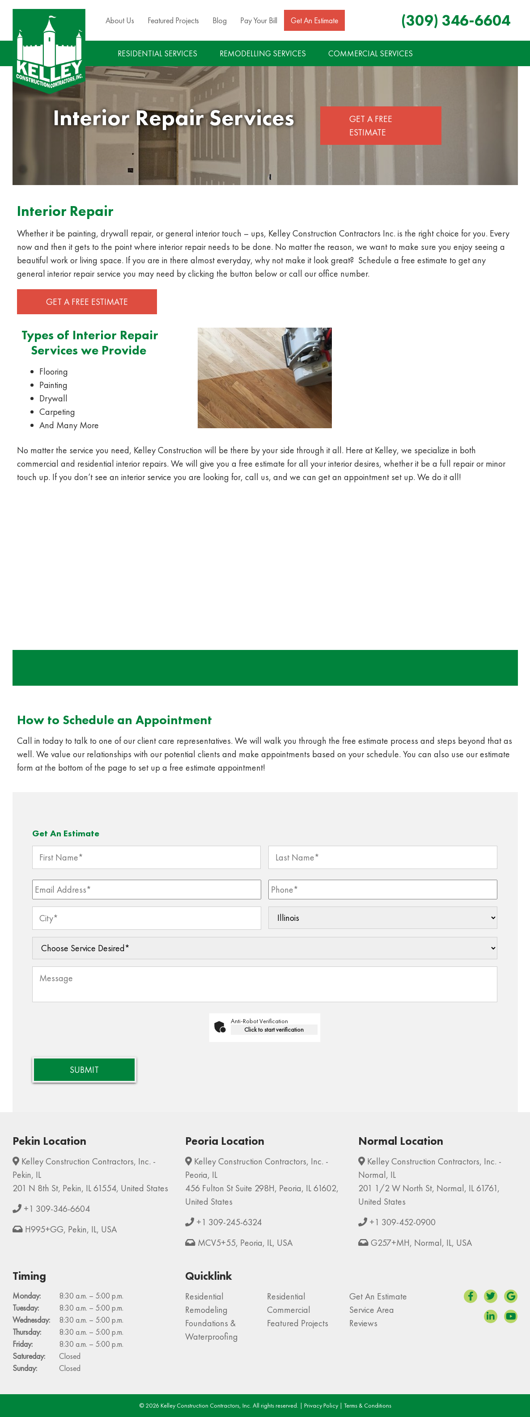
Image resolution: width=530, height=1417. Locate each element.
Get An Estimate (314, 20)
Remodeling (206, 1310)
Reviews (363, 1323)
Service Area (371, 1310)
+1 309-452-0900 (402, 1222)
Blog (219, 20)
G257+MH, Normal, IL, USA (421, 1242)
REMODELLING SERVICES (263, 53)
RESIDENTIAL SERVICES (157, 53)
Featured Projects (173, 20)
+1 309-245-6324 (229, 1222)
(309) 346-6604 (455, 20)
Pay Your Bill (258, 20)
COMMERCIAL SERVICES (370, 53)
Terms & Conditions (367, 1405)
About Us (120, 20)
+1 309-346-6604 (57, 1209)
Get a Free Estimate (370, 125)
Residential (204, 1296)
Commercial (288, 1310)
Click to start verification (274, 1029)
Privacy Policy (321, 1405)
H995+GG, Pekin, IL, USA (71, 1229)
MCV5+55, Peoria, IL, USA (245, 1242)
